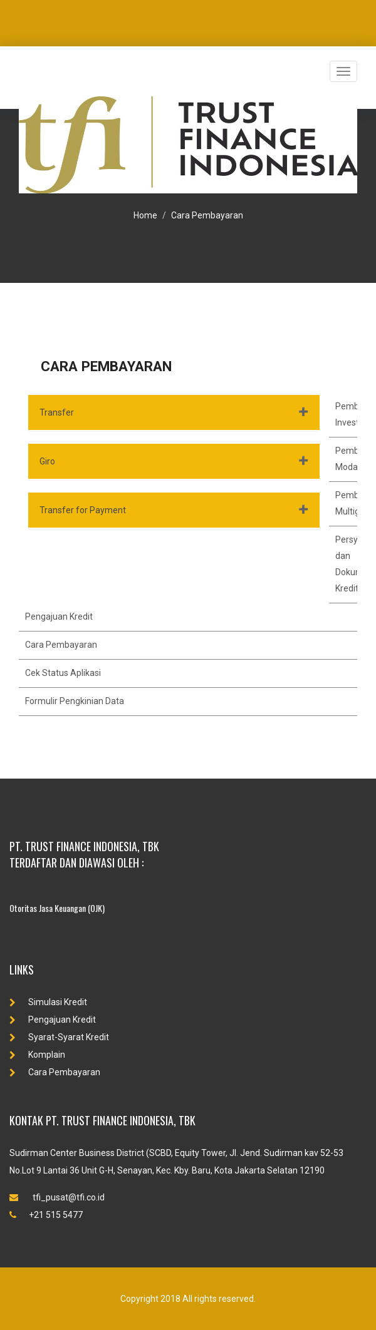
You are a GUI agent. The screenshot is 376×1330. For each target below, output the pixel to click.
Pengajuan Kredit (59, 616)
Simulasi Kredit (48, 1002)
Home (145, 215)
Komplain (37, 1055)
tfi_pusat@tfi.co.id (57, 1197)
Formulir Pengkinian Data (74, 701)
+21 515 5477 (46, 1215)
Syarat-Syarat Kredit (59, 1037)
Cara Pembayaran (207, 215)
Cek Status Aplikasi (63, 673)
